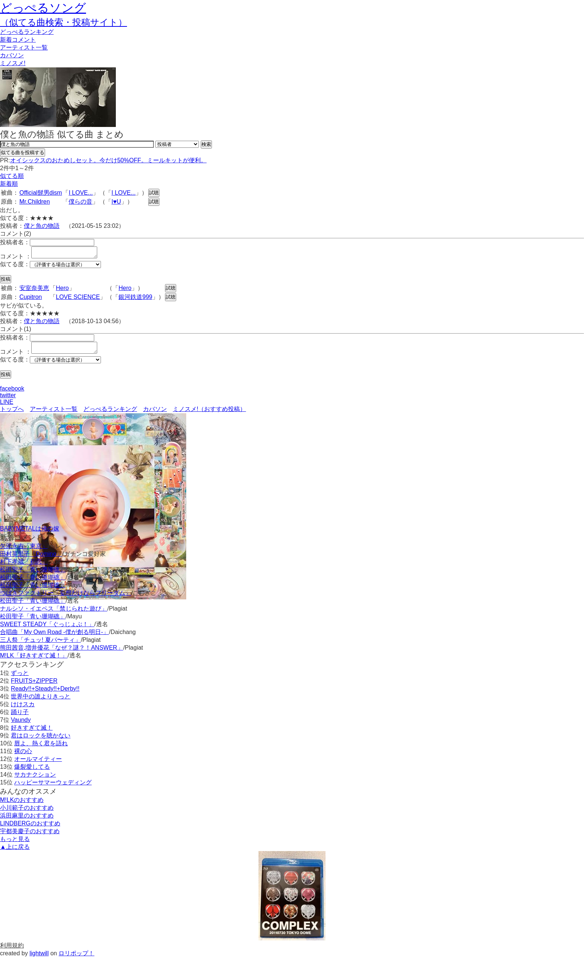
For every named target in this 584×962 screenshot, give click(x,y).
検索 (206, 144)
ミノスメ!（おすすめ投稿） (209, 413)
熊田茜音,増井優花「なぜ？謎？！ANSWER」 (61, 652)
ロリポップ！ (76, 958)
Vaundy (21, 724)
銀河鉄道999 (135, 299)
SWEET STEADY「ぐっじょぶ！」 (47, 628)
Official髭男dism (40, 192)
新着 (18, 39)
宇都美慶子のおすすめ (30, 835)
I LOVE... (81, 192)
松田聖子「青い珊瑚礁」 (33, 574)
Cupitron (30, 299)
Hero (62, 290)
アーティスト (24, 47)
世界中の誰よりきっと (40, 701)
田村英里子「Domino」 (31, 558)
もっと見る (15, 843)
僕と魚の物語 (42, 226)
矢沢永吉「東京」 (24, 550)
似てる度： (15, 266)
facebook (12, 393)
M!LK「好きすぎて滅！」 (33, 660)
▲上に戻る (15, 851)
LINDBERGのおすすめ (30, 828)
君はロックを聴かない (40, 740)
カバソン (12, 55)
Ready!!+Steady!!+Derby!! (45, 693)
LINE (6, 406)
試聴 (154, 192)
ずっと (20, 677)
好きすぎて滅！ (32, 732)
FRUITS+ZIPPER (34, 685)
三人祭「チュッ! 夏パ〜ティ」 (40, 644)
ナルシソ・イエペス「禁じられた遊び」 (53, 613)
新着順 (9, 184)
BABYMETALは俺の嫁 (29, 533)
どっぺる (27, 32)
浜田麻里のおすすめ (27, 820)
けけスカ (23, 708)
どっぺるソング (43, 8)
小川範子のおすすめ (27, 812)
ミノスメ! (12, 63)
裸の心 (23, 755)
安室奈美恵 (34, 290)
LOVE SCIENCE (78, 299)
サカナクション (35, 779)
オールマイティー (38, 763)
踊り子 (20, 716)
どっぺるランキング (110, 413)
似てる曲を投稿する (22, 152)
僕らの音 (80, 201)
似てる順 (12, 176)
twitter (8, 399)
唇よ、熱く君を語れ (41, 748)
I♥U (116, 201)
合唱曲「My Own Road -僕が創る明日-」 (54, 636)
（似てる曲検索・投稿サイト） (63, 22)
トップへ (12, 413)
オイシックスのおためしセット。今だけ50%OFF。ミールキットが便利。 (108, 160)
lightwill (39, 958)
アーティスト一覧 (53, 413)
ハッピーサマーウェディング (53, 787)
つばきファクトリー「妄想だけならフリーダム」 (65, 597)
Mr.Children (34, 201)
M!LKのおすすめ (22, 804)
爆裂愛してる (32, 771)
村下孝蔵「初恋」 (24, 566)
